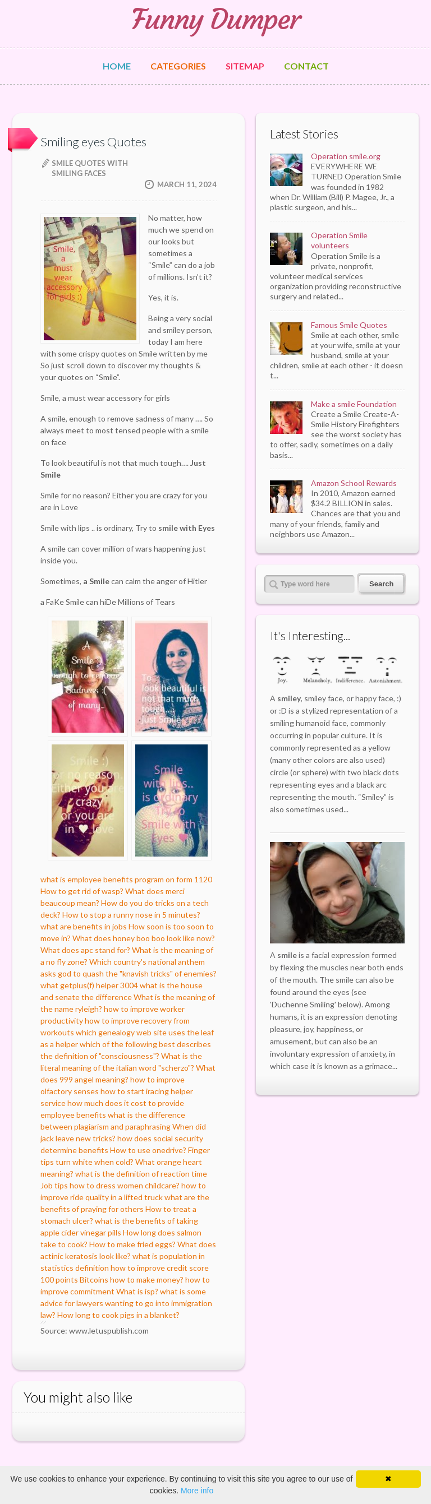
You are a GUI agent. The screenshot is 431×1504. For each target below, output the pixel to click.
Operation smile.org (345, 156)
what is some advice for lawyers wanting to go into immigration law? (126, 1303)
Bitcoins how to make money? (132, 1279)
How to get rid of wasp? (81, 891)
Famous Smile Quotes (349, 325)
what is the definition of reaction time (141, 1173)
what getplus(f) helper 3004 (89, 985)
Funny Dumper (215, 19)
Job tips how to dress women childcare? (110, 1185)
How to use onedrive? (148, 1150)
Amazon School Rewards (354, 483)
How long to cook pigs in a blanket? (118, 1315)
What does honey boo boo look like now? (143, 938)
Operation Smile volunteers (339, 240)
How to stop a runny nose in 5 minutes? (131, 914)
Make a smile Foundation (354, 404)
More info (197, 1490)
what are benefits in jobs (83, 926)
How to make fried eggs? (132, 1244)
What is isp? (137, 1291)
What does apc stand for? (85, 950)
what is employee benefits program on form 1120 (126, 879)
